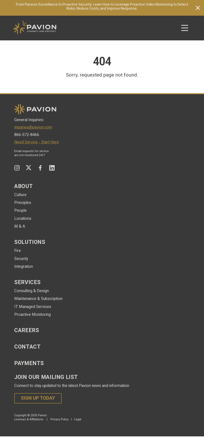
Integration (23, 266)
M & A (19, 226)
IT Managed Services (32, 306)
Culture (20, 194)
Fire (17, 250)
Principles (22, 202)
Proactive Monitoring (32, 314)
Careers (26, 330)
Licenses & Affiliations (28, 419)
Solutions (29, 242)
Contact (27, 347)
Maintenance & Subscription (38, 298)
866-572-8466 (26, 134)
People (20, 210)
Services (27, 282)
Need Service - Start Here (36, 142)
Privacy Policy (60, 419)
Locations (22, 218)
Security (21, 258)
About (23, 186)
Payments (29, 363)
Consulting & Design (31, 291)
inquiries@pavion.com (33, 127)
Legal (77, 419)
